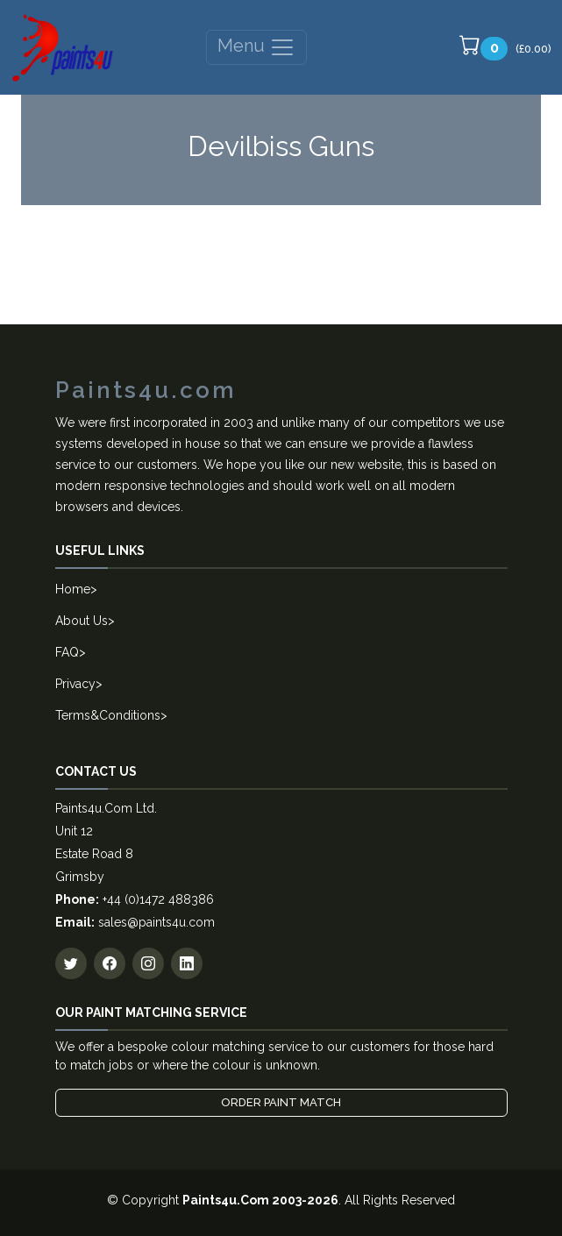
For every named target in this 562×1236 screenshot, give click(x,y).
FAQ (67, 652)
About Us (81, 621)
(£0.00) (505, 47)
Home (72, 589)
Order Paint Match (281, 1102)
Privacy (75, 684)
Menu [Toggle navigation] (256, 47)
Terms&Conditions (107, 715)
